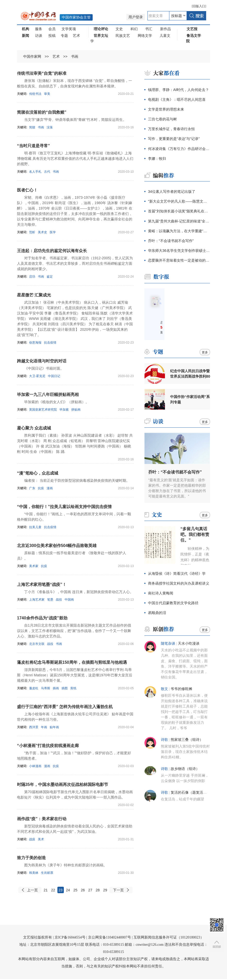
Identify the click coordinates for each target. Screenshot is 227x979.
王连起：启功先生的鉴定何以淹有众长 (52, 250)
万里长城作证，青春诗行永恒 (171, 129)
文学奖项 (69, 29)
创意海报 (35, 342)
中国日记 (54, 376)
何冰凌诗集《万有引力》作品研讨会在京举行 (179, 149)
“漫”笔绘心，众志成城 (37, 473)
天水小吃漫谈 (188, 643)
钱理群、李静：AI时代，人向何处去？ (178, 90)
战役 (59, 599)
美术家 (33, 566)
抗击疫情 (50, 342)
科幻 (134, 29)
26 (83, 890)
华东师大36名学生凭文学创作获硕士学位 (179, 250)
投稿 (52, 36)
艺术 (76, 36)
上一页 (32, 890)
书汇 (148, 29)
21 (46, 890)
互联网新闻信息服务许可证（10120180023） (169, 937)
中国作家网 (32, 56)
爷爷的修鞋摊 (181, 689)
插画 (56, 688)
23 (60, 890)
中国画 (69, 599)
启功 (32, 276)
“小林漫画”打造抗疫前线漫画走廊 (48, 745)
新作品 (165, 29)
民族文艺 (123, 36)
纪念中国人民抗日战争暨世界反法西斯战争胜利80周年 (190, 374)
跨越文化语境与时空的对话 (41, 361)
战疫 (32, 839)
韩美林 (33, 873)
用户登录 (135, 17)
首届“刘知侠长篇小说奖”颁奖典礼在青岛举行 (179, 211)
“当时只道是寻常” (33, 146)
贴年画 (54, 727)
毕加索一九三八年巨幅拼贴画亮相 (48, 394)
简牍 (32, 127)
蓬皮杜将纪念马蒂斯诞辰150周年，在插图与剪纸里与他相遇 (72, 662)
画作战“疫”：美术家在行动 (41, 819)
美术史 (42, 232)
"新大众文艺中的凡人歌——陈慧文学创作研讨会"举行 (179, 201)
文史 (119, 29)
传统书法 (35, 94)
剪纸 (73, 688)
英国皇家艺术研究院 (43, 409)
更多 (205, 352)
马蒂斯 (45, 688)
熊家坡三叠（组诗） (187, 740)
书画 (74, 56)
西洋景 (33, 727)
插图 (65, 688)
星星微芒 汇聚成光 (34, 295)
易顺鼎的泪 (157, 613)
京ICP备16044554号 (70, 937)
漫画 (50, 488)
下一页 (118, 890)
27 (90, 890)
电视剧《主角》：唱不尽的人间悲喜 (177, 99)
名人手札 (35, 171)
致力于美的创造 (31, 858)
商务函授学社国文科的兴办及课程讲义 (178, 583)
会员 (52, 29)
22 (53, 890)
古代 (47, 171)
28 (98, 890)
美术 (41, 839)
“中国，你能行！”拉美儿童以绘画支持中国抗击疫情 (64, 506)
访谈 (38, 36)
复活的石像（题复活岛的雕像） (196, 792)
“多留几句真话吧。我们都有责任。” (194, 534)
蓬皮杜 (33, 688)
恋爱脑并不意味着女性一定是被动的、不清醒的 (179, 260)
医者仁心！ (27, 190)
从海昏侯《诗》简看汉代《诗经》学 (177, 573)
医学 (53, 232)
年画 (44, 727)
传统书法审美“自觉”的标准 (41, 73)
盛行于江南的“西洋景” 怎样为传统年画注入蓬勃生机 (65, 706)
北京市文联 (37, 644)
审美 (47, 94)
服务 (38, 29)
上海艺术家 (37, 599)
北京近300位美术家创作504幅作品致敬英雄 (57, 545)
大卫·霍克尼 (37, 376)
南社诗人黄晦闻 (160, 593)
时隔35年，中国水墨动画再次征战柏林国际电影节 (62, 784)
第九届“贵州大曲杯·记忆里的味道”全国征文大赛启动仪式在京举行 (179, 221)
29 (105, 890)
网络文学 (145, 36)
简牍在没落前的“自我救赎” (41, 112)
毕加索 (64, 409)
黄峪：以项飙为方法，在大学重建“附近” (179, 231)
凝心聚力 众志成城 (34, 428)
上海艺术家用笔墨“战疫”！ (41, 584)
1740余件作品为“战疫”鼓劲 (42, 618)
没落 (50, 127)
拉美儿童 (35, 527)
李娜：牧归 (157, 158)
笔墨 (50, 599)
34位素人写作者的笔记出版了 (171, 191)
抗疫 (41, 488)
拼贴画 (76, 409)
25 (75, 890)
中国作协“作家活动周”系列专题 (190, 399)
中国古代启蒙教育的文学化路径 (173, 603)
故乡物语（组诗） (185, 769)
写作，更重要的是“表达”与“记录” (174, 139)
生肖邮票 (47, 873)
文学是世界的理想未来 (166, 109)
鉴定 (50, 276)
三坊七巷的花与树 (162, 119)
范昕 (32, 232)
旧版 (199, 6)
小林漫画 (35, 766)
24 (68, 890)
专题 (64, 36)
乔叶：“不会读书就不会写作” (171, 241)
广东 (32, 488)
